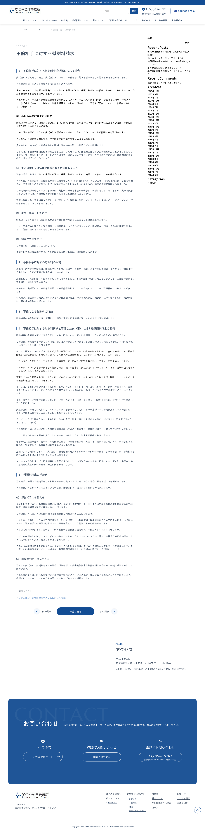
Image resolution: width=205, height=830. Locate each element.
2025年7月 (152, 97)
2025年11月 (153, 91)
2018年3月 (152, 142)
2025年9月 (152, 94)
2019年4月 (152, 129)
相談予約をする (184, 11)
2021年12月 (153, 116)
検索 (149, 38)
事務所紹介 (176, 20)
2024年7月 (152, 107)
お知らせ (146, 20)
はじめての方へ (49, 20)
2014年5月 (152, 175)
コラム (134, 20)
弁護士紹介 (112, 802)
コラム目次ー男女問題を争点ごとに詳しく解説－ (43, 597)
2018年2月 (152, 146)
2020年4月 (152, 123)
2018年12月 (153, 133)
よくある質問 (160, 20)
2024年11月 (153, 100)
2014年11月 (153, 168)
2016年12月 (153, 155)
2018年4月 (152, 139)
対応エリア (98, 20)
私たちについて (30, 20)
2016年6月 (152, 162)
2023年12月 (153, 113)
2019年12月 (153, 126)
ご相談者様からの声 (117, 20)
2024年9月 (152, 104)
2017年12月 (153, 149)
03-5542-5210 (156, 9)
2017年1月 (152, 152)
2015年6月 (152, 165)
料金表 (64, 20)
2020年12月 (153, 120)
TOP (26, 29)
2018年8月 (152, 136)
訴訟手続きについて (137, 810)
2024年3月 (152, 110)
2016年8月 (152, 158)
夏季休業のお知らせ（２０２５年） (164, 67)
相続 (131, 806)
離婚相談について (80, 20)
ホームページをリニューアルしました (165, 58)
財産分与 (132, 799)
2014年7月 (152, 171)
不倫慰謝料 (133, 802)
